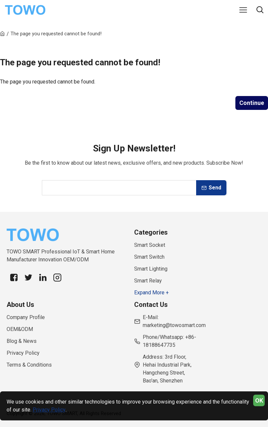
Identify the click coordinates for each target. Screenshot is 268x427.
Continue (251, 102)
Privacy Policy (49, 410)
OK (259, 400)
